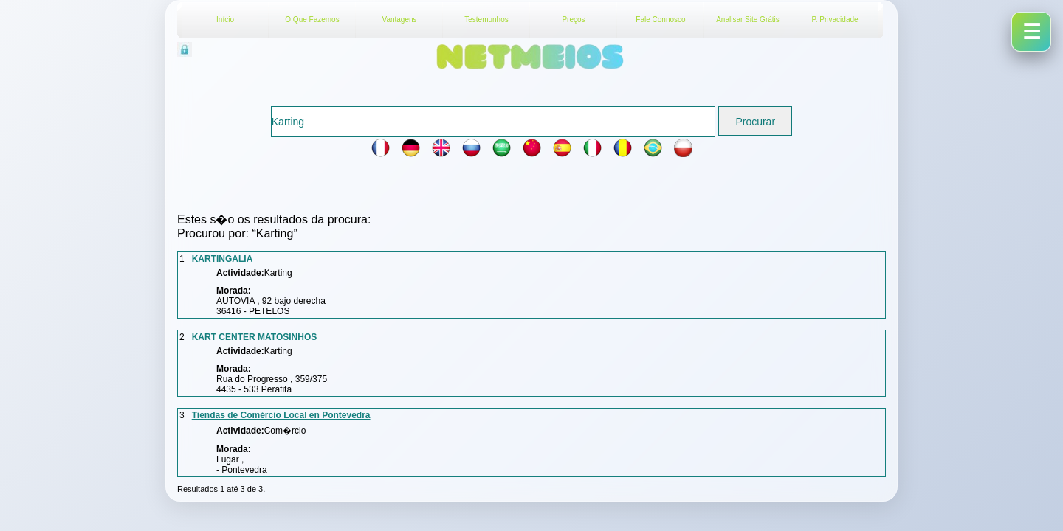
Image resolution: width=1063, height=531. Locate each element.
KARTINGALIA (222, 259)
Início (225, 19)
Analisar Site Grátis (748, 19)
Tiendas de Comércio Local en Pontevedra (281, 415)
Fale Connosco (660, 19)
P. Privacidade (834, 19)
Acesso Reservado (262, 47)
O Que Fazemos (312, 19)
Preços (573, 19)
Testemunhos (486, 19)
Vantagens (399, 19)
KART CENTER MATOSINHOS (254, 337)
